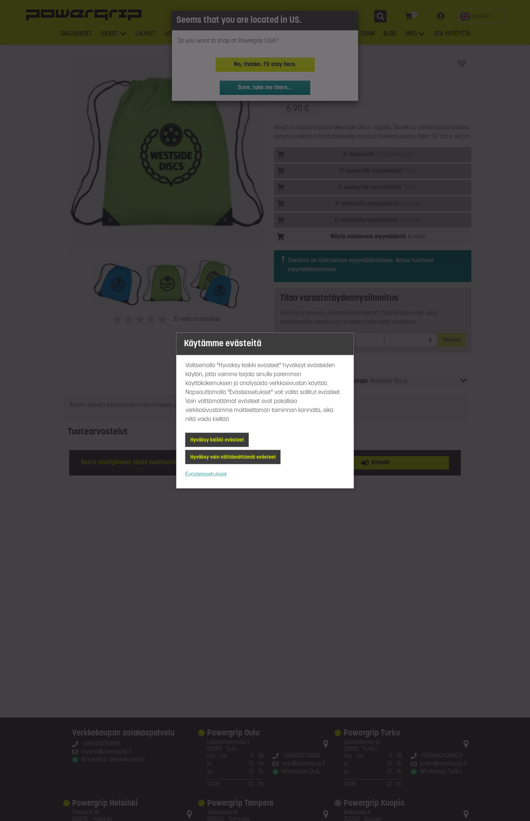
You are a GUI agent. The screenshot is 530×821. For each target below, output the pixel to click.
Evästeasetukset (206, 475)
